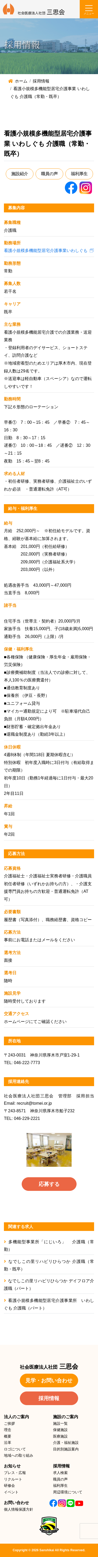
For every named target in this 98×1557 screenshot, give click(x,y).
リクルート (13, 1479)
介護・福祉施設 (66, 1442)
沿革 (7, 1442)
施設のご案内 (65, 1417)
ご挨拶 (9, 1423)
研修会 (9, 1485)
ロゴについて (15, 1449)
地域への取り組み (18, 1455)
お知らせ (12, 1466)
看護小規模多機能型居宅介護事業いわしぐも (46, 250)
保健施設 (60, 1430)
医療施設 (60, 1436)
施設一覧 (60, 1423)
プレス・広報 (15, 1473)
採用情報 (48, 1398)
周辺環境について (67, 1492)
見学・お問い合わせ (48, 1380)
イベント (11, 1492)
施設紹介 (19, 174)
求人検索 (60, 1473)
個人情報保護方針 (18, 1509)
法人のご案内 (16, 1417)
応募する (49, 1184)
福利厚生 (79, 174)
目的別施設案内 (66, 1449)
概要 (7, 1436)
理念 (7, 1430)
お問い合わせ (16, 1502)
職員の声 (49, 174)
